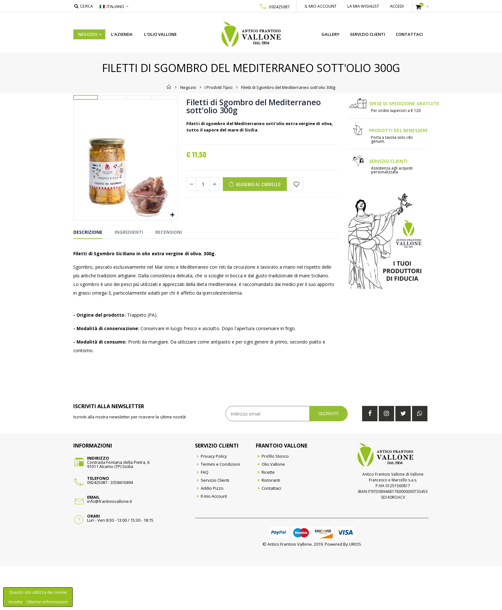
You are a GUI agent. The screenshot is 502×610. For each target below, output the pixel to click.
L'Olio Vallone (160, 34)
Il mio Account (214, 540)
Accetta (15, 602)
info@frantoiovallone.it (109, 545)
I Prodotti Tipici (218, 87)
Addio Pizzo (212, 532)
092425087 (279, 7)
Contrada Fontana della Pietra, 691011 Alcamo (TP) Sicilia (118, 508)
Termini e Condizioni (220, 508)
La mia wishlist (363, 6)
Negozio (87, 34)
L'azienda (122, 34)
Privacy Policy (214, 500)
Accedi (397, 6)
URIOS (355, 588)
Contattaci (409, 34)
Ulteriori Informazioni (47, 602)
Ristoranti (271, 524)
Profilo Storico (275, 500)
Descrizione (87, 276)
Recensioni (168, 276)
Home (169, 87)
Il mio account (321, 6)
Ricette (268, 516)
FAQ (204, 516)
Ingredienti (129, 276)
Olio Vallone (273, 508)
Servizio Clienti (367, 34)
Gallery (330, 34)
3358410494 (121, 526)
